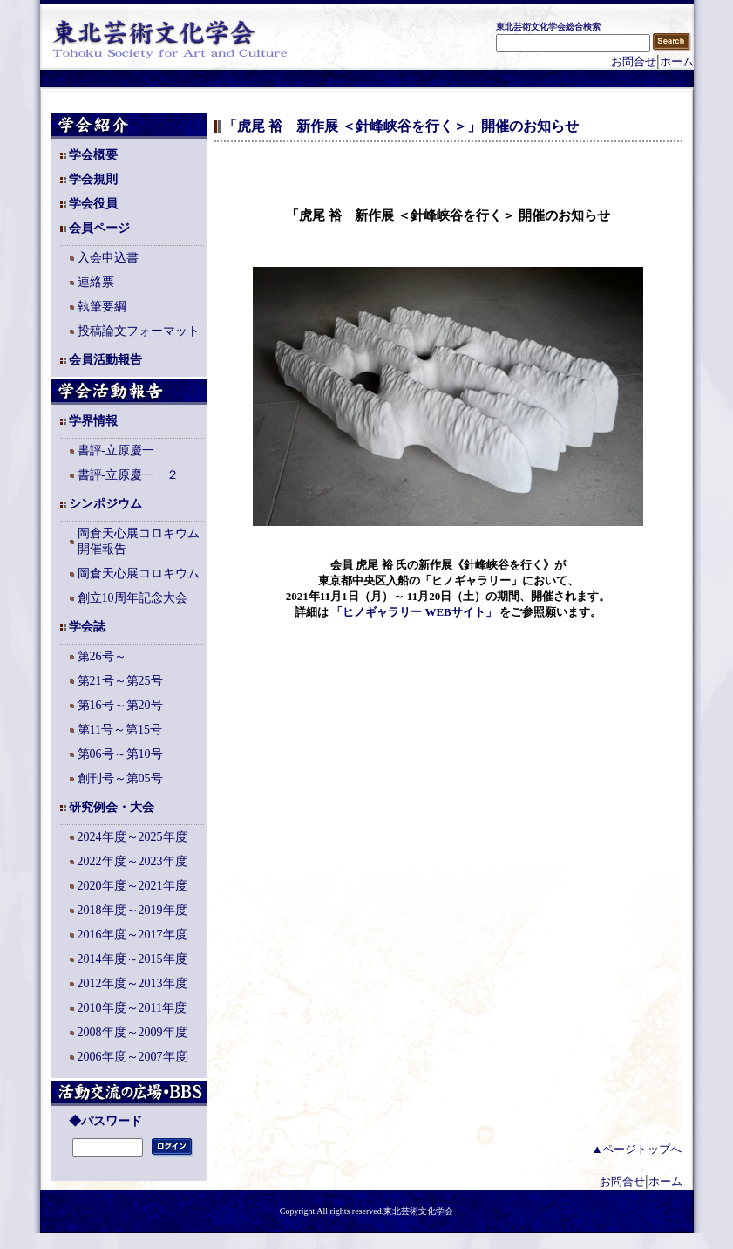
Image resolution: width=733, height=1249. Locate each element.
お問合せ (633, 61)
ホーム (677, 61)
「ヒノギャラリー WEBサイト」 (414, 611)
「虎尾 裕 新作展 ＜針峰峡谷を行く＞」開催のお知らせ (401, 126)
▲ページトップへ (637, 1149)
